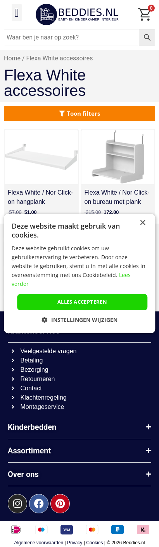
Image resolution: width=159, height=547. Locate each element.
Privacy (74, 542)
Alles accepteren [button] (82, 301)
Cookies (94, 542)
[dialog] (79, 273)
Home (12, 58)
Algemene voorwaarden (38, 542)
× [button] (142, 223)
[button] (17, 12)
